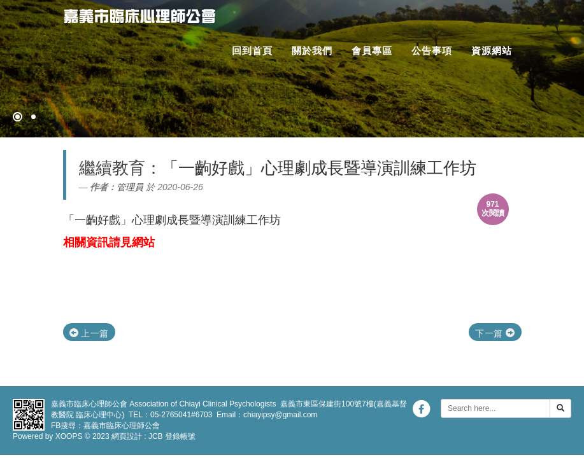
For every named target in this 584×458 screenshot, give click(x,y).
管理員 (130, 187)
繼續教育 (112, 167)
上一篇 (89, 333)
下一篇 (495, 333)
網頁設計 (126, 436)
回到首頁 (252, 50)
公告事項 (431, 50)
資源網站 (491, 50)
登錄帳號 (180, 436)
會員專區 (372, 50)
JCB (155, 436)
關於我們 (312, 50)
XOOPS (69, 436)
